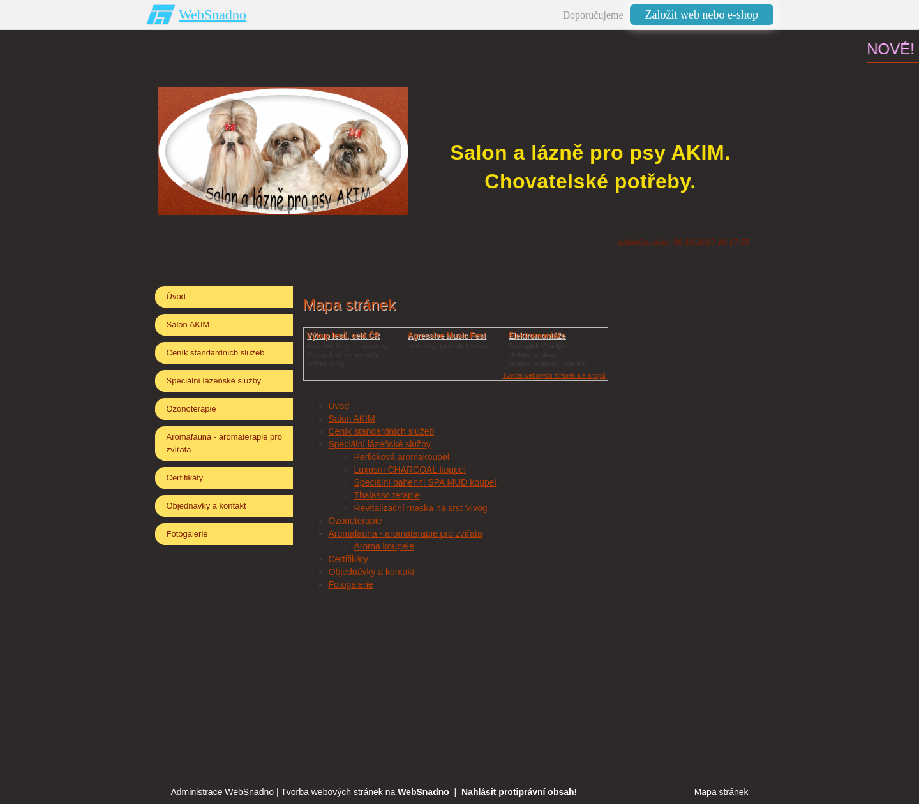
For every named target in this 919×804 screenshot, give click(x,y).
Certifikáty (348, 559)
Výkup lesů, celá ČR (343, 335)
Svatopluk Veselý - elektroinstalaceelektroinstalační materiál (548, 355)
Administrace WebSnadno (222, 792)
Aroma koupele (384, 546)
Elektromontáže (537, 335)
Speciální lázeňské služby (380, 444)
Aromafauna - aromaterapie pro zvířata (405, 533)
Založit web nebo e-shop (701, 14)
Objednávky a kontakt (372, 572)
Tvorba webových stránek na (365, 792)
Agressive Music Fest (447, 335)
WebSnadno (212, 14)
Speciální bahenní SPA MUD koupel (425, 482)
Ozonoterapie (355, 521)
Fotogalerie (351, 584)
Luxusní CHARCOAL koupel (410, 470)
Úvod (339, 406)
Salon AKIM (352, 418)
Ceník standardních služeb (382, 431)
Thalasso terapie (387, 495)
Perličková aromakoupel (401, 457)
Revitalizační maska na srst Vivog (421, 508)
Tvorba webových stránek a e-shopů (553, 375)
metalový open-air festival (448, 346)
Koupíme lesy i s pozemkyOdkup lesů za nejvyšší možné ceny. (348, 355)
